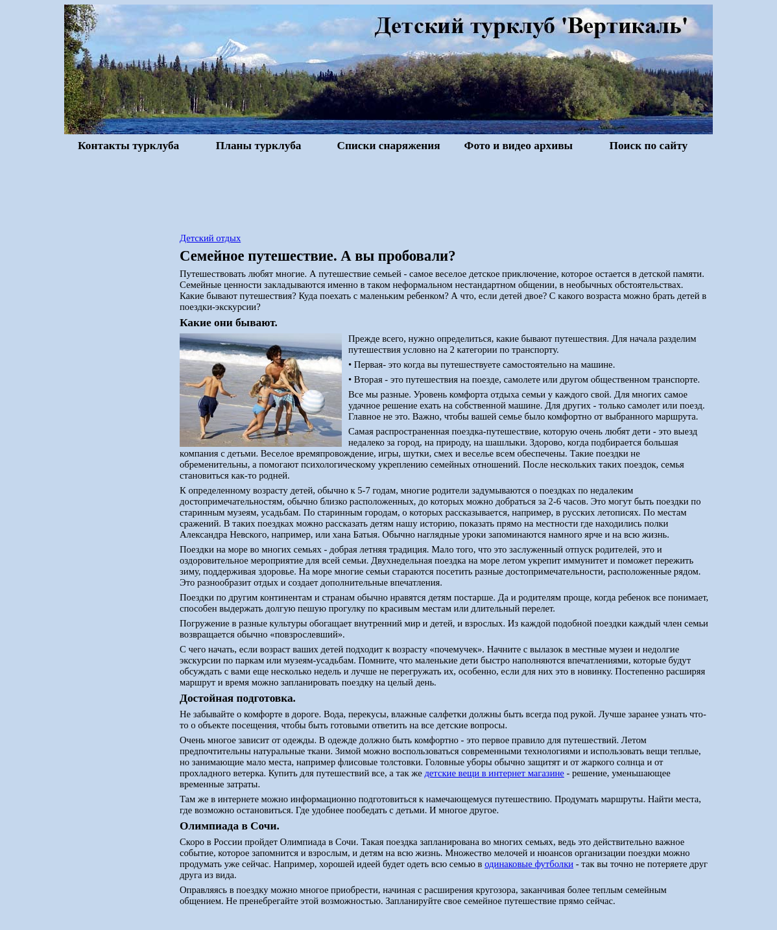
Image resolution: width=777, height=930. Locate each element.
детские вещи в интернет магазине (494, 773)
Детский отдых (210, 238)
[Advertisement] (388, 190)
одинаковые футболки (528, 864)
